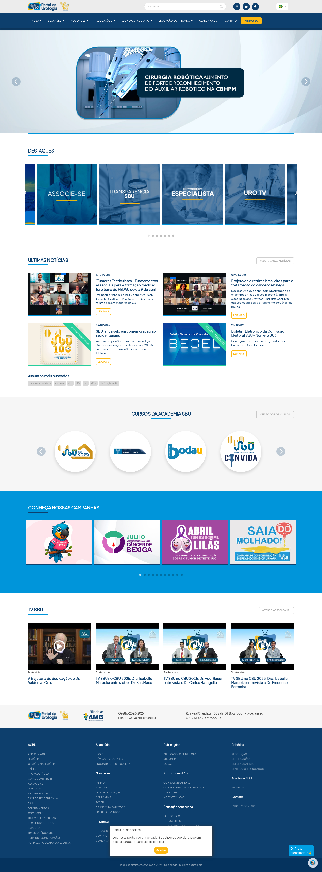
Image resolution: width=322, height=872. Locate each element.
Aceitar (161, 850)
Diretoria (54, 788)
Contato (231, 20)
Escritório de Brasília (63, 798)
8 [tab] (169, 575)
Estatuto (54, 827)
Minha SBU (251, 20)
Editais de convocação (64, 837)
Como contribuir (60, 778)
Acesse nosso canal (276, 610)
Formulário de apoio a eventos (69, 842)
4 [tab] (161, 236)
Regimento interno (61, 823)
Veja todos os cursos (275, 414)
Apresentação (58, 754)
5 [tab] (165, 236)
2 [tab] (153, 236)
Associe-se (55, 783)
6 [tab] (169, 236)
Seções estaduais (60, 793)
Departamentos (58, 808)
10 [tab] (177, 575)
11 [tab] (181, 575)
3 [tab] (157, 236)
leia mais (103, 331)
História (53, 759)
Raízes (52, 768)
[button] (282, 6)
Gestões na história (61, 763)
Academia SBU (208, 20)
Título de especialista (62, 818)
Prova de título (58, 773)
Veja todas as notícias (275, 260)
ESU (50, 803)
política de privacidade (142, 837)
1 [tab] (149, 236)
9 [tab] (173, 575)
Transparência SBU (60, 832)
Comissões (55, 813)
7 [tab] (173, 236)
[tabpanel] (192, 194)
